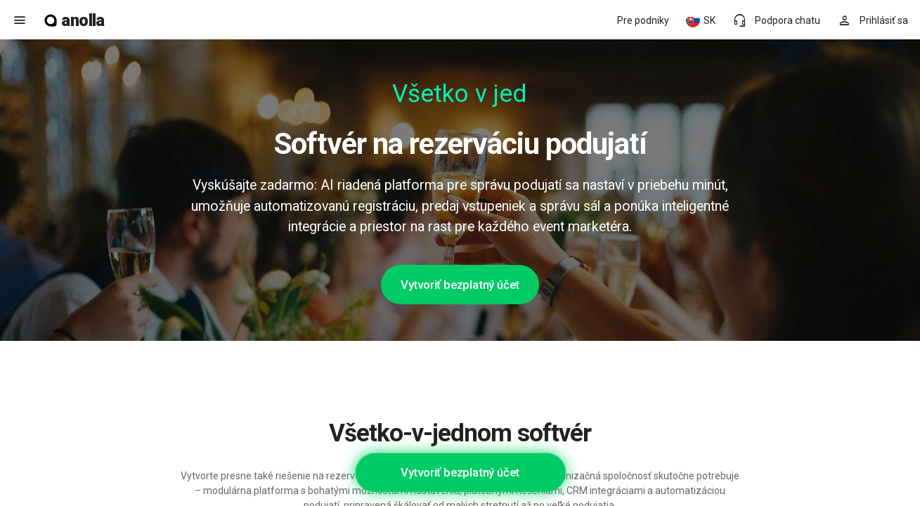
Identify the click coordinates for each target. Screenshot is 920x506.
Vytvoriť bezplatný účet (460, 285)
